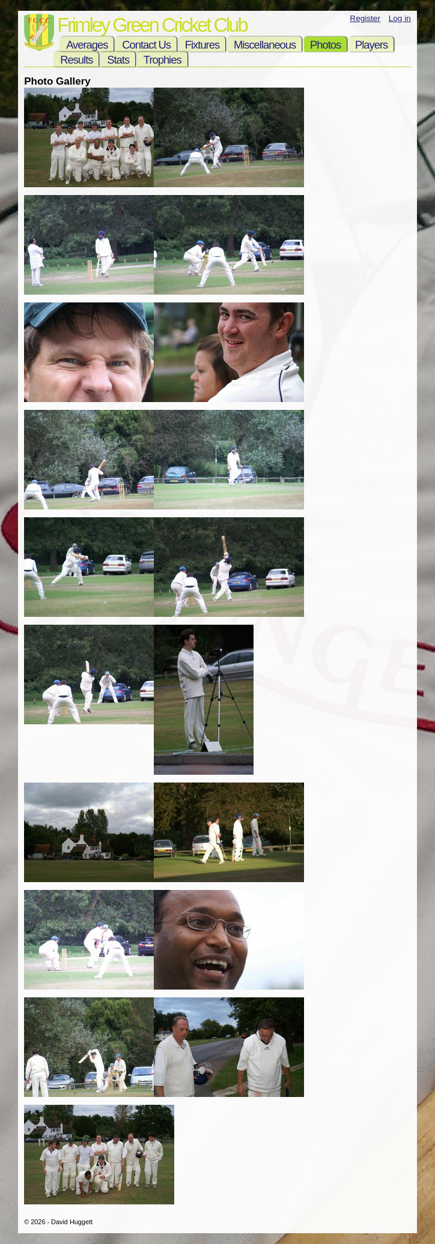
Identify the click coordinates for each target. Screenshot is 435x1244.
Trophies (162, 59)
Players (371, 44)
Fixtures (202, 44)
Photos (325, 44)
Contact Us (146, 44)
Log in (400, 18)
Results (76, 59)
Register (365, 18)
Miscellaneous (265, 44)
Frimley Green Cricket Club (151, 25)
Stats (118, 59)
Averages (87, 44)
